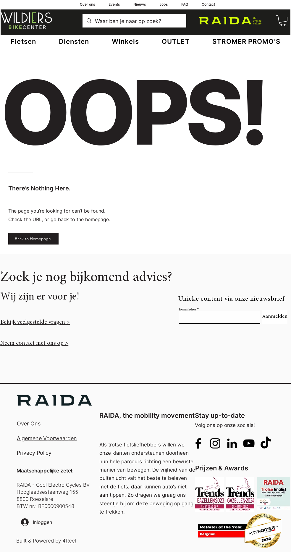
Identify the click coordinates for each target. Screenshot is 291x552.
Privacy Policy (34, 453)
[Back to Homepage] (33, 239)
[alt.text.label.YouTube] (249, 443)
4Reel (69, 541)
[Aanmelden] (274, 317)
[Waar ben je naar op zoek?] (134, 21)
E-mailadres (187, 309)
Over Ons (29, 423)
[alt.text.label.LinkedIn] (232, 443)
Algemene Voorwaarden (47, 438)
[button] (283, 20)
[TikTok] (266, 443)
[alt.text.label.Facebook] (198, 443)
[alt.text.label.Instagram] (215, 443)
